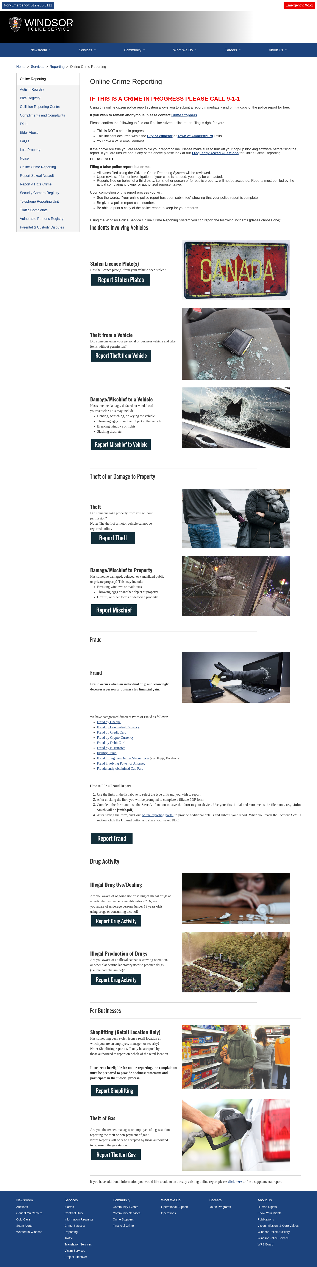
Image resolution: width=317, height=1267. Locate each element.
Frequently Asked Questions (215, 153)
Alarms (69, 1207)
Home (21, 66)
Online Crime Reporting (38, 167)
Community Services (127, 1213)
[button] (304, 18)
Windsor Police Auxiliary (274, 1232)
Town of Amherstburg (195, 136)
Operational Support (174, 1207)
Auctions (22, 1207)
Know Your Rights (270, 1213)
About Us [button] (276, 50)
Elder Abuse (29, 132)
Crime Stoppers (184, 115)
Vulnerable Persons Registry (42, 219)
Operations (168, 1213)
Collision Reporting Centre (40, 107)
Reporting (57, 66)
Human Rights (267, 1207)
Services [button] (86, 50)
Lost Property (30, 150)
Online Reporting (33, 79)
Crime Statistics (75, 1225)
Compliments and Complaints (42, 115)
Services (37, 66)
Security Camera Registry (39, 193)
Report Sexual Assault (37, 175)
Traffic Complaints (34, 210)
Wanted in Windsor (29, 1232)
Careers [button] (231, 50)
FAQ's (24, 141)
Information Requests (79, 1219)
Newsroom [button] (39, 50)
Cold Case (23, 1219)
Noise (24, 158)
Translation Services (78, 1244)
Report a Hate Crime (36, 184)
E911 (24, 124)
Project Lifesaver (76, 1257)
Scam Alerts (24, 1225)
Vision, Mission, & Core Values (278, 1225)
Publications (266, 1219)
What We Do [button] (183, 50)
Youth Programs (220, 1207)
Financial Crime (123, 1225)
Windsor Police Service (273, 1238)
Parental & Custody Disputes (42, 227)
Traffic (69, 1238)
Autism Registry (32, 89)
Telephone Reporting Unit (39, 201)
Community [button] (133, 50)
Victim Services (75, 1250)
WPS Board (265, 1244)
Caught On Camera (29, 1213)
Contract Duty (74, 1213)
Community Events (125, 1207)
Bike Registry (30, 98)
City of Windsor (160, 136)
